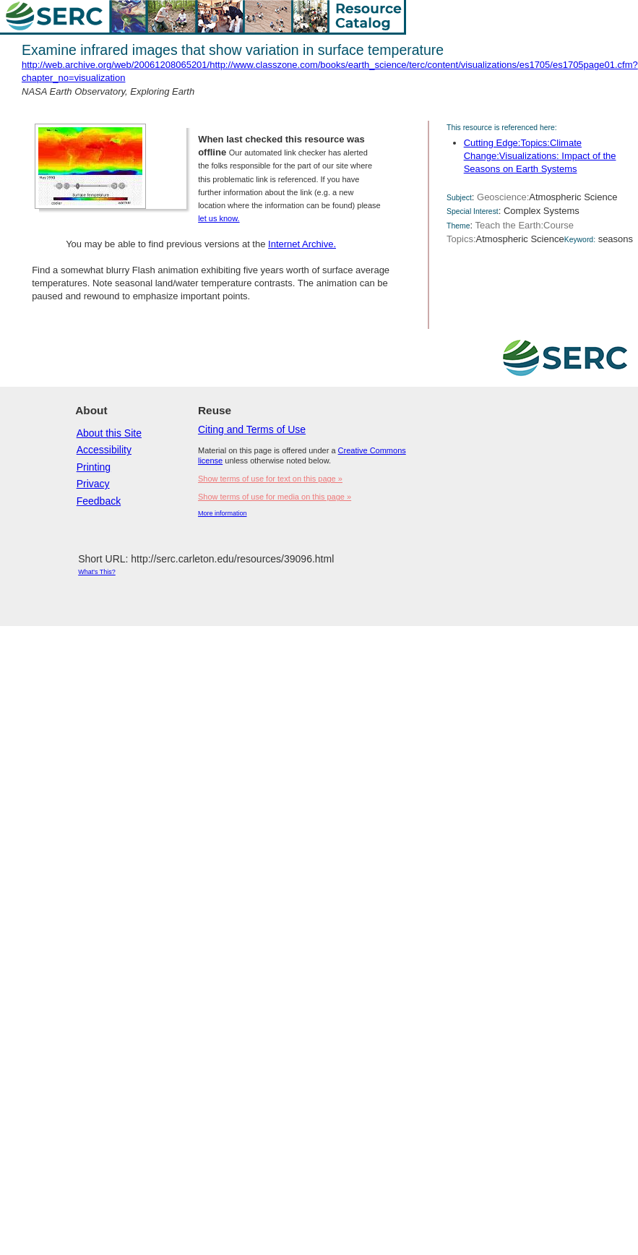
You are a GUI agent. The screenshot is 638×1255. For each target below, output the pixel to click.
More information (222, 513)
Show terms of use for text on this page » (270, 478)
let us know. (218, 218)
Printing (94, 467)
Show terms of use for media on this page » (274, 496)
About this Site (109, 433)
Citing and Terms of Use (252, 429)
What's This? (97, 571)
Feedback (99, 501)
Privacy (93, 483)
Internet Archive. (302, 244)
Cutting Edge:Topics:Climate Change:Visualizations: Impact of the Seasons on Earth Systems (540, 155)
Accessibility (104, 449)
